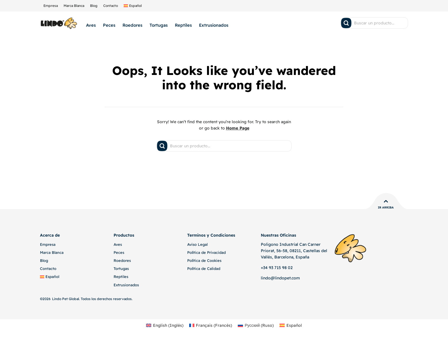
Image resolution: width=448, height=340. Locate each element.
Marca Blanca (74, 5)
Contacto (110, 5)
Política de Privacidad (206, 252)
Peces (109, 25)
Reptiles (183, 25)
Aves (91, 25)
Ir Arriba (386, 207)
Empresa (50, 5)
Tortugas (159, 25)
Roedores (132, 25)
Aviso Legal (197, 244)
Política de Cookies (204, 260)
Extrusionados (213, 25)
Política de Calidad (203, 268)
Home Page (237, 128)
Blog (93, 5)
